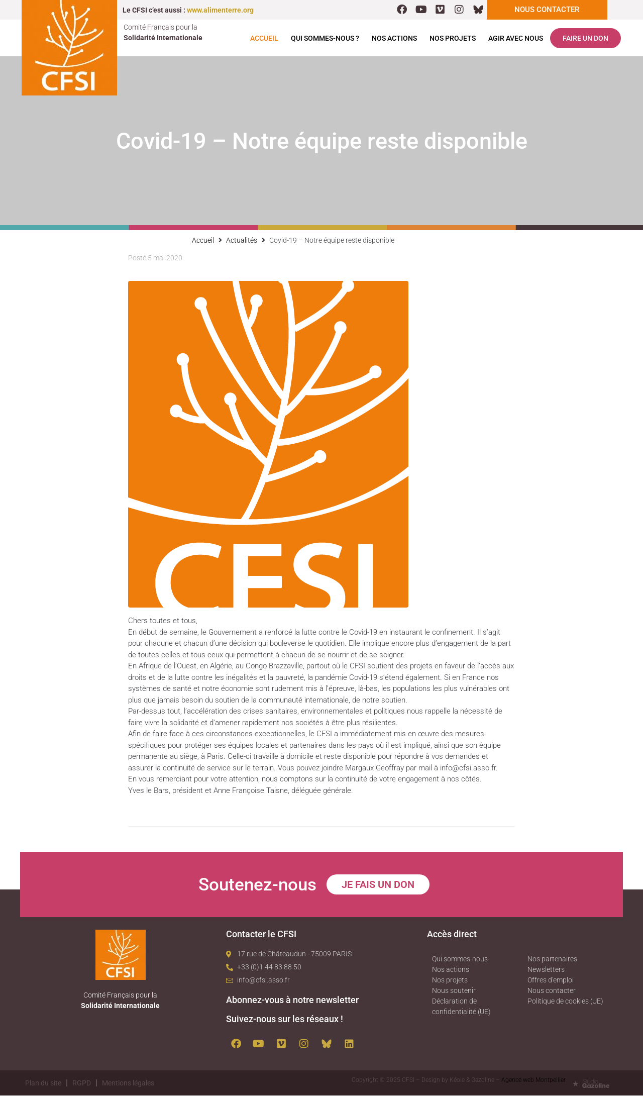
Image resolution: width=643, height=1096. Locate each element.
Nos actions (394, 39)
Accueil (264, 39)
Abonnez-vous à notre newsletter (292, 1000)
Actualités (241, 241)
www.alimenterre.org (220, 10)
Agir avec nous (515, 39)
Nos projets (453, 39)
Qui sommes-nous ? (325, 39)
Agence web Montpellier (533, 1080)
